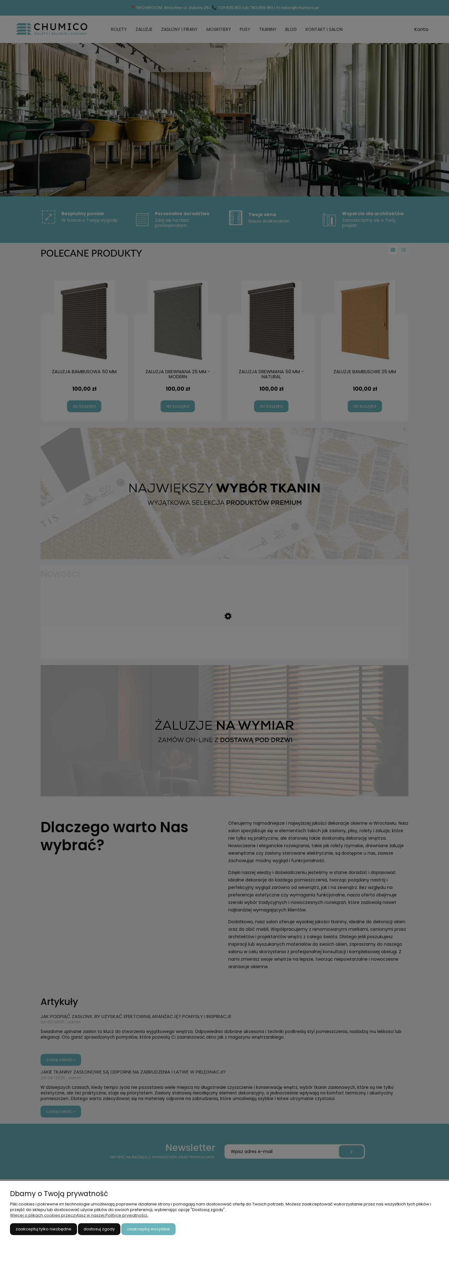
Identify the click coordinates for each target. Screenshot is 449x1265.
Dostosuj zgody (99, 1229)
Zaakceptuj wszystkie (148, 1229)
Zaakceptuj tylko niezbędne (43, 1229)
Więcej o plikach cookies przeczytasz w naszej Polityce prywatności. (79, 1215)
